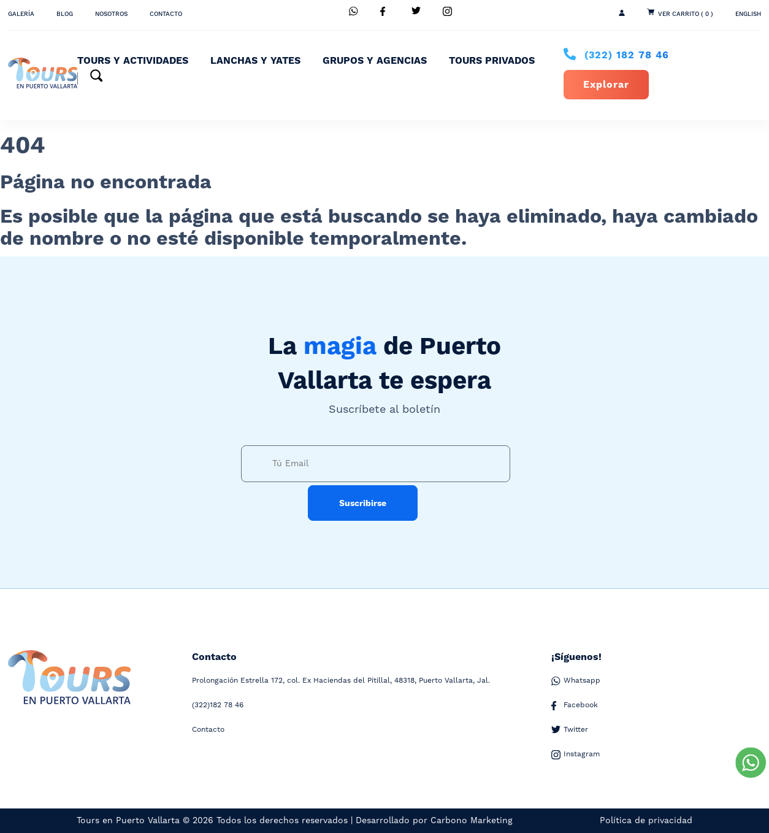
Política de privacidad (646, 820)
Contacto (166, 14)
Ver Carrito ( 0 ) (685, 14)
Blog (64, 14)
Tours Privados (492, 61)
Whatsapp (575, 681)
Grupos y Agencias (375, 61)
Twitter (569, 730)
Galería (21, 14)
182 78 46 (626, 55)
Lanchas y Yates (255, 61)
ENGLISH (748, 14)
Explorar (606, 85)
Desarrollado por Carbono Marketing (434, 820)
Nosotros (111, 14)
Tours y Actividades (132, 61)
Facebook (574, 705)
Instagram (575, 754)
